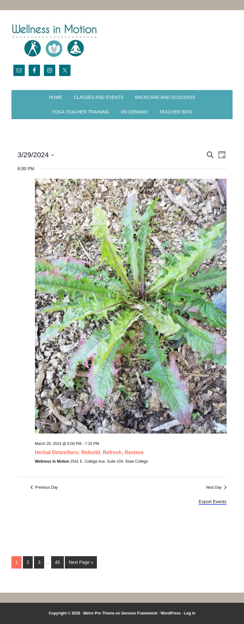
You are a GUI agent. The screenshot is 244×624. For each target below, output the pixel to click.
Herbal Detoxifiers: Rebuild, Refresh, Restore (89, 452)
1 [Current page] (16, 562)
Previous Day (46, 487)
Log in (189, 613)
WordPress (171, 613)
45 (57, 562)
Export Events (212, 501)
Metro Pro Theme (98, 613)
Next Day (213, 487)
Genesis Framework (139, 613)
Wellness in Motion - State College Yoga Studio (122, 41)
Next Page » (81, 562)
